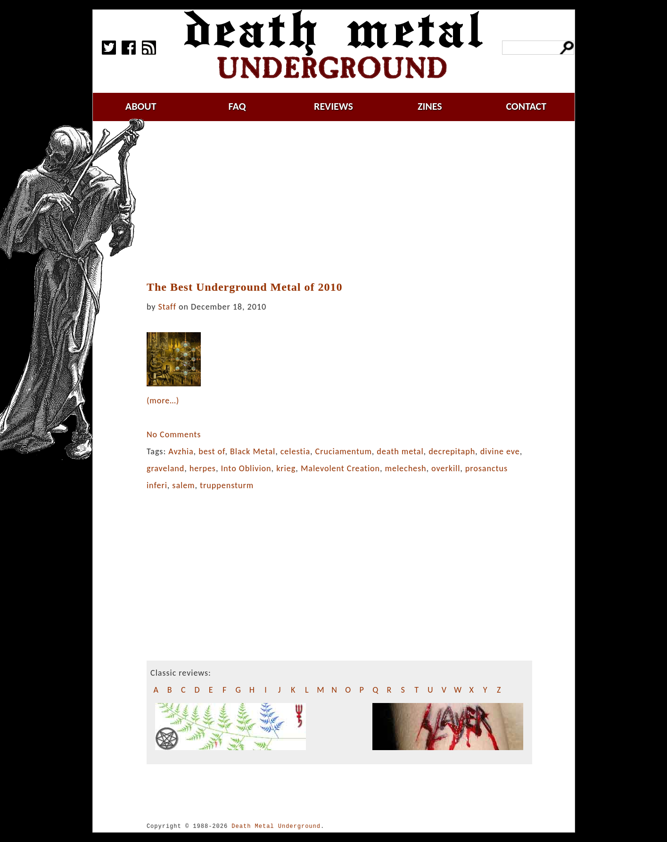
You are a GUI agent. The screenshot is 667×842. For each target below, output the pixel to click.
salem (183, 485)
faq (237, 106)
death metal (400, 451)
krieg (286, 468)
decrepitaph (451, 451)
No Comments (174, 434)
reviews (333, 106)
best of (211, 451)
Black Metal (252, 451)
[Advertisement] (345, 201)
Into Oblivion (246, 468)
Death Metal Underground (276, 826)
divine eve (500, 451)
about (140, 106)
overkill (445, 468)
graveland (165, 468)
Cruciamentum (343, 451)
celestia (295, 451)
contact (526, 106)
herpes (202, 468)
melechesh (406, 468)
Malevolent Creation (340, 468)
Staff (167, 307)
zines (430, 106)
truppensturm (227, 485)
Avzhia (180, 451)
